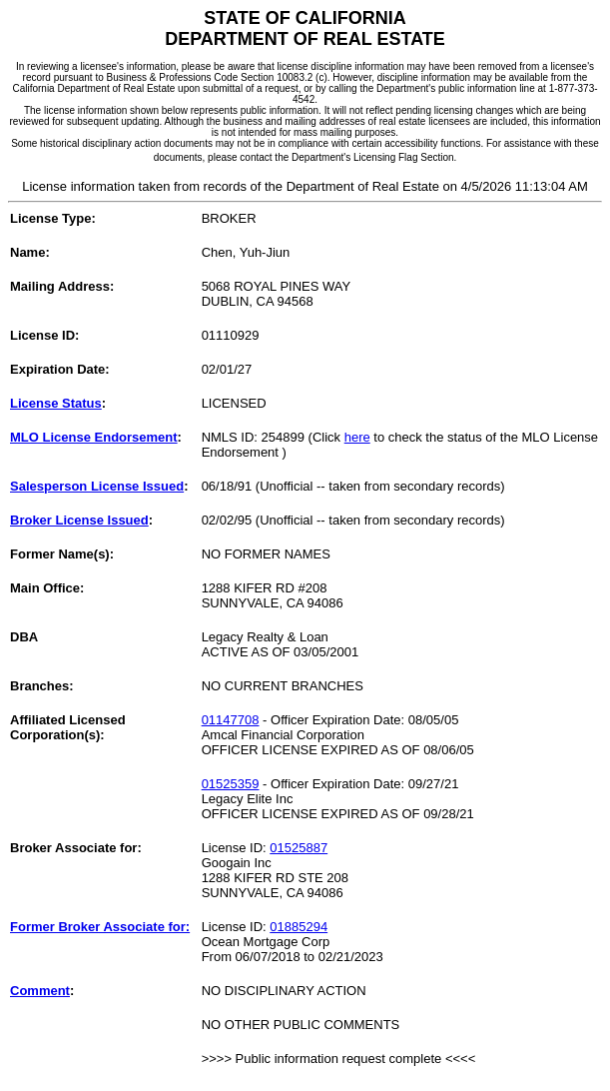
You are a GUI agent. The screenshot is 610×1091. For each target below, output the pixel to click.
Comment (40, 990)
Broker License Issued (79, 520)
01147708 (231, 719)
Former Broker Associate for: (100, 926)
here (357, 437)
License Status (56, 403)
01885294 (298, 926)
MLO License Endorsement (94, 437)
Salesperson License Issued (97, 486)
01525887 (298, 847)
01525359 (231, 783)
